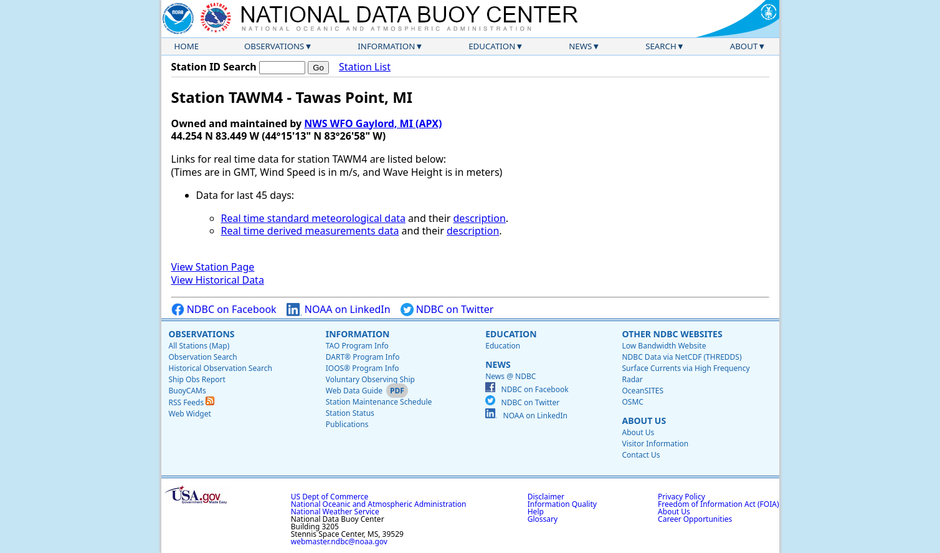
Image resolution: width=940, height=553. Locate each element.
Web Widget (190, 413)
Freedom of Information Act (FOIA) (718, 504)
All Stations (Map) (199, 345)
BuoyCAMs (187, 390)
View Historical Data (217, 280)
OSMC (632, 402)
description (479, 218)
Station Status (350, 413)
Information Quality (562, 504)
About (744, 46)
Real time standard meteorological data (313, 218)
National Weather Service (335, 511)
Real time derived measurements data (310, 231)
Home (186, 46)
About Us (644, 420)
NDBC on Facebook (224, 309)
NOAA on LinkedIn (339, 309)
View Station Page (213, 267)
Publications (347, 424)
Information (386, 46)
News (580, 46)
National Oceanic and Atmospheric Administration (379, 504)
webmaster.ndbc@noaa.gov (339, 541)
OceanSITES (642, 390)
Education (491, 46)
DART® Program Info (363, 357)
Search (661, 46)
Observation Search (203, 357)
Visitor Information (655, 443)
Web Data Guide (354, 390)
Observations (274, 46)
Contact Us (641, 455)
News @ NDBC (510, 376)
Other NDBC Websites (672, 334)
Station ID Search (214, 67)
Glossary (543, 519)
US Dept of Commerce (330, 496)
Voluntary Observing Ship (370, 379)
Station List (365, 67)
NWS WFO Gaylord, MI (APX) (373, 123)
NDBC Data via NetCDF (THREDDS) (681, 357)
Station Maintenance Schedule (379, 402)
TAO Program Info (357, 345)
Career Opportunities (695, 519)
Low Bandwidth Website (664, 345)
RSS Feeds (192, 402)
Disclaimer (546, 496)
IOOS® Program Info (362, 368)
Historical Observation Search (220, 368)
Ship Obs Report (197, 379)
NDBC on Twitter (447, 309)
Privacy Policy (681, 496)
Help (536, 511)
